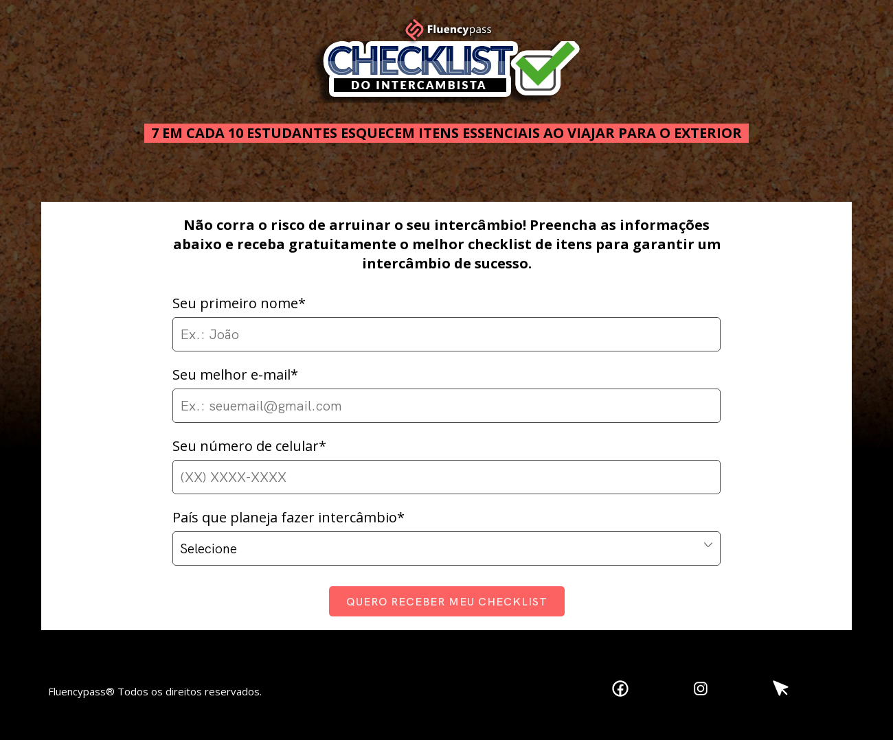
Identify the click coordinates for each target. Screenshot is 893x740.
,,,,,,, (446, 548)
